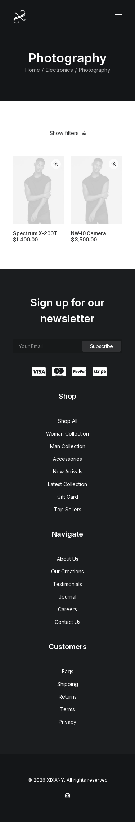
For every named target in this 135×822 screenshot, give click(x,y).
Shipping (67, 684)
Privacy (67, 722)
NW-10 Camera (88, 237)
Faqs (67, 671)
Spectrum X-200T (35, 237)
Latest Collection (67, 484)
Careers (67, 609)
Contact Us (68, 622)
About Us (67, 559)
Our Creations (67, 571)
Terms (67, 709)
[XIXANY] (19, 17)
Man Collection (67, 446)
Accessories (67, 459)
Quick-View (56, 164)
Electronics (59, 69)
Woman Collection (67, 433)
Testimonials (67, 584)
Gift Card (67, 497)
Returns (68, 697)
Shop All (67, 421)
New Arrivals (67, 471)
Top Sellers (67, 509)
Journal (67, 597)
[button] (118, 17)
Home (32, 69)
